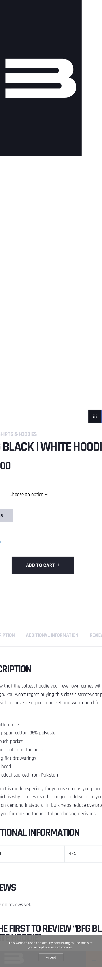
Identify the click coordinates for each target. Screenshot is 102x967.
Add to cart (40, 565)
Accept (51, 957)
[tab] (52, 635)
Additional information (52, 635)
